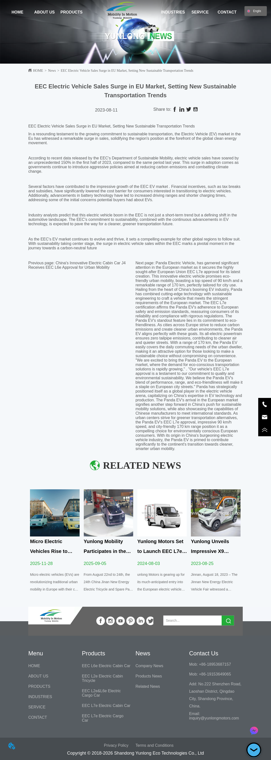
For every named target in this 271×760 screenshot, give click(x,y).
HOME (38, 70)
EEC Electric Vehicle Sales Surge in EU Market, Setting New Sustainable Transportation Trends (127, 70)
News (52, 70)
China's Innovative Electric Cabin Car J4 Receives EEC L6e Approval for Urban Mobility (77, 265)
